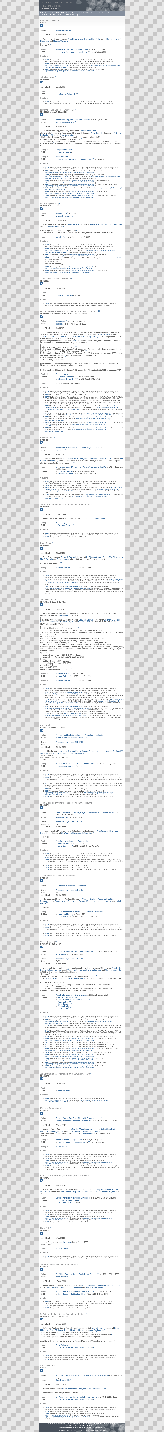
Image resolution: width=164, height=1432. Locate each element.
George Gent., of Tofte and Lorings (84, 970)
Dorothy (73, 224)
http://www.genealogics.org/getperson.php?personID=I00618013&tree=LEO (69, 182)
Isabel (60, 324)
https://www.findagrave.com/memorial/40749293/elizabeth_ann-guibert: (68, 588)
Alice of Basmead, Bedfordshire (72, 738)
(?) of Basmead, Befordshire (76, 833)
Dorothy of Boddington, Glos (72, 1142)
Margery (60, 41)
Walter (87, 1133)
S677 (47, 258)
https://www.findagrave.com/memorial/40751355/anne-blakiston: (66, 715)
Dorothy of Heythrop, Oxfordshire (73, 1121)
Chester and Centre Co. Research (51, 15)
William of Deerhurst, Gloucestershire (64, 1287)
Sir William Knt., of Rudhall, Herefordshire (76, 1274)
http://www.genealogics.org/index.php (57, 65)
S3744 (47, 406)
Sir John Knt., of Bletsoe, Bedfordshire (79, 751)
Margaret (67, 1200)
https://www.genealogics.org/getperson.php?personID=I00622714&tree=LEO (70, 1050)
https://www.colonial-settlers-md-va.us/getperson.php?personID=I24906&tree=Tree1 (93, 415)
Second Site (79, 1430)
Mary (113, 970)
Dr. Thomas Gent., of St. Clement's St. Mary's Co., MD (88, 459)
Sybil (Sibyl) (68, 753)
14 (70, 1006)
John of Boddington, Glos (81, 1129)
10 (95, 999)
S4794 (47, 778)
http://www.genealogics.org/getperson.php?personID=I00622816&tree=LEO (69, 1067)
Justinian (65, 377)
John (63, 30)
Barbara (65, 295)
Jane (63, 846)
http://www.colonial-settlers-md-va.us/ (98, 413)
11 (97, 999)
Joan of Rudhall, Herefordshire (83, 1131)
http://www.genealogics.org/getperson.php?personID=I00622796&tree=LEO (69, 1040)
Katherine (67, 94)
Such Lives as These (104, 12)
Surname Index (54, 12)
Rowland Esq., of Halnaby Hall (73, 52)
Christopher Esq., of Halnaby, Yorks (75, 159)
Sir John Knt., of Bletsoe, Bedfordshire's (65, 978)
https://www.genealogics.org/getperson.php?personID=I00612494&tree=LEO (70, 268)
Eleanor (109, 1192)
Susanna (104, 334)
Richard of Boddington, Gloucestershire (101, 1285)
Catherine (51, 226)
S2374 (47, 586)
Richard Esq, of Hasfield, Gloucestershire (78, 1118)
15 (68, 1008)
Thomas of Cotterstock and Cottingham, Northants (79, 735)
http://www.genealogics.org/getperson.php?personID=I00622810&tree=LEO (69, 1056)
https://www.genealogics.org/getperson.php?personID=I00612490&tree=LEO (70, 256)
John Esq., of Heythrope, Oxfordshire (79, 1192)
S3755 (47, 397)
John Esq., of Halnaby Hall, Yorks (84, 39)
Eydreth (93, 337)
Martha (63, 1006)
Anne (97, 133)
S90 (46, 69)
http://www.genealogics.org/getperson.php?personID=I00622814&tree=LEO (69, 1064)
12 (69, 1001)
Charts (73, 12)
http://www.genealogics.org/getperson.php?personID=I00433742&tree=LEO (69, 197)
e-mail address (118, 258)
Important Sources (89, 12)
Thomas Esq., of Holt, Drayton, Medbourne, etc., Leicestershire (84, 813)
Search (79, 12)
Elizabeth (64, 152)
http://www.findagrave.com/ (73, 586)
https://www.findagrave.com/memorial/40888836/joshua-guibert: (66, 694)
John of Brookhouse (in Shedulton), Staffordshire (62, 337)
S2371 (47, 1166)
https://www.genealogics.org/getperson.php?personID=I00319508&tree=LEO (70, 1417)
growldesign (102, 1430)
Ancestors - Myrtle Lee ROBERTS (69, 742)
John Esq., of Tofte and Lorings (71, 995)
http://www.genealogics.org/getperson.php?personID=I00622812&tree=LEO (69, 1060)
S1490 (47, 63)
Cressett (65, 766)
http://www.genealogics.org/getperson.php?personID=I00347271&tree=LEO (69, 71)
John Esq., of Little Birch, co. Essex (75, 1000)
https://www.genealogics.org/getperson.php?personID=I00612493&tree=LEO (70, 272)
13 (68, 1003)
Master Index (64, 12)
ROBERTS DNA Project (72, 15)
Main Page (43, 12)
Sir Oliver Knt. (66, 998)
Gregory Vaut (77, 1425)
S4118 (47, 783)
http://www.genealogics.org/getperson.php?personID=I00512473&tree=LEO (69, 193)
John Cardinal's (72, 1430)
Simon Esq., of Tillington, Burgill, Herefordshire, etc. (79, 1329)
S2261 (47, 60)
